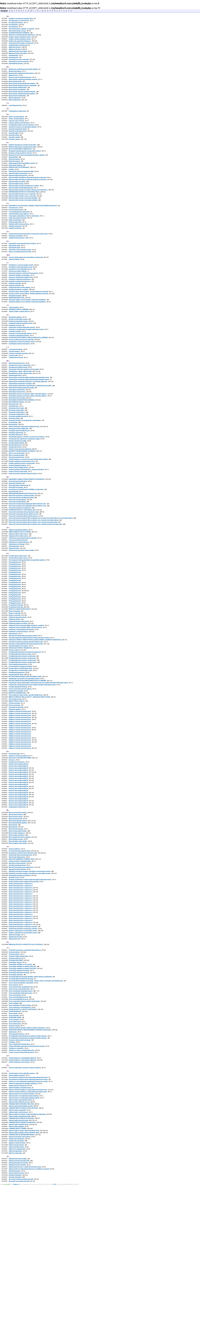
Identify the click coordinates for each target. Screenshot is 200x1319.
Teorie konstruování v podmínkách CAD (21, 1098)
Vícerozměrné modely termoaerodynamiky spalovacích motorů (28, 1198)
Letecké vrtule (13, 392)
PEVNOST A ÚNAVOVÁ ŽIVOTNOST (20, 675)
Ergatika (11, 186)
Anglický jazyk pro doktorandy (18, 48)
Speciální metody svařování (17, 960)
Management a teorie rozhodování (20, 402)
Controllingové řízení (15, 115)
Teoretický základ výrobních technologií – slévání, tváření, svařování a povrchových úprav (36, 1091)
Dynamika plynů (14, 145)
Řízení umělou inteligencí (17, 926)
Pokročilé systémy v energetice (19, 717)
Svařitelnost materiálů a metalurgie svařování (23, 1031)
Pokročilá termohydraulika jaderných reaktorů (23, 705)
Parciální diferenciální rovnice (18, 615)
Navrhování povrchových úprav (18, 532)
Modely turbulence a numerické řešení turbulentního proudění (28, 508)
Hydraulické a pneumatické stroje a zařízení (22, 268)
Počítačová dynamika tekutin (18, 684)
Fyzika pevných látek (15, 242)
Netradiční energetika (16, 539)
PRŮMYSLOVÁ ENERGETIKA (17, 770)
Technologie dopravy (15, 1070)
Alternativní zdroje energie (17, 32)
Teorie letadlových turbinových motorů (21, 1103)
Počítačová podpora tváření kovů (19, 689)
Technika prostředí (15, 1066)
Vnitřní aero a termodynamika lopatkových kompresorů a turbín (28, 1203)
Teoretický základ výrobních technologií (21, 1089)
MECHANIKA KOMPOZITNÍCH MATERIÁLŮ (22, 441)
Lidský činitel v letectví (16, 394)
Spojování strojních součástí (17, 967)
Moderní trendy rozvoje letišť (18, 522)
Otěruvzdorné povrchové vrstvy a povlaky (21, 609)
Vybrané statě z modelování (17, 1235)
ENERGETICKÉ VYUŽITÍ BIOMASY (19, 184)
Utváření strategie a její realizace (19, 1182)
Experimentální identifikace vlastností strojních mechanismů (28, 195)
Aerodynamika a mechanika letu (19, 21)
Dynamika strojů (14, 148)
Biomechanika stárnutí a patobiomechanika (22, 100)
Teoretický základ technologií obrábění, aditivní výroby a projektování (30, 1087)
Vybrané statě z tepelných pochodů (20, 1242)
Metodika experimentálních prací (19, 476)
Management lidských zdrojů (18, 404)
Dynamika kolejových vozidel (18, 141)
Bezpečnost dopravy (15, 77)
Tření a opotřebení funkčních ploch (19, 1162)
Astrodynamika (13, 60)
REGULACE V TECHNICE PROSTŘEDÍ (20, 842)
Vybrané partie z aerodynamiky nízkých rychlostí (24, 1219)
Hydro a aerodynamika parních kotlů (20, 277)
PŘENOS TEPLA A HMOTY (17, 779)
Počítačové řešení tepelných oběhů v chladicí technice (25, 696)
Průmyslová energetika (16, 767)
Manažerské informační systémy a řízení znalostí (24, 407)
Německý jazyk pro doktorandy (18, 537)
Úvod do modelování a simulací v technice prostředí (25, 1188)
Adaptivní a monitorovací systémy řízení (21, 18)
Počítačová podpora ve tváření (18, 691)
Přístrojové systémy (15, 788)
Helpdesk (15, 1318)
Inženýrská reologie (15, 326)
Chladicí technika (14, 285)
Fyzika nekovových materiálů (18, 240)
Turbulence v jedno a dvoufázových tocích (22, 1169)
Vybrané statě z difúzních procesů (19, 1226)
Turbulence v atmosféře (16, 1167)
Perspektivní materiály (16, 671)
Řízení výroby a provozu (16, 933)
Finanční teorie (13, 229)
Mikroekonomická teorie (16, 506)
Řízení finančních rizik (15, 910)
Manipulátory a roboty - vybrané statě (20, 409)
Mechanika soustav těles (16, 453)
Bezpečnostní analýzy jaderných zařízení (21, 80)
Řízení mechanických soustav (18, 924)
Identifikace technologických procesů (20, 294)
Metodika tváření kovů (16, 480)
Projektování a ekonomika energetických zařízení (24, 753)
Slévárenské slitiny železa (17, 953)
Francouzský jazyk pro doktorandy (19, 233)
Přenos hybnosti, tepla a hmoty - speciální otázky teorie (26, 772)
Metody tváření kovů (15, 492)
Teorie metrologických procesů (18, 1110)
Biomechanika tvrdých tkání (17, 105)
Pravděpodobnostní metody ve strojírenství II (23, 735)
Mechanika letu (14, 446)
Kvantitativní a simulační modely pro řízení (22, 377)
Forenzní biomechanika (16, 231)
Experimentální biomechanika (18, 193)
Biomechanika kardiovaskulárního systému (22, 91)
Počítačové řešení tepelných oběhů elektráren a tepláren (27, 694)
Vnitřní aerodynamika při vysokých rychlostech (23, 1205)
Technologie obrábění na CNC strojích (20, 1073)
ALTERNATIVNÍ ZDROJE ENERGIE (19, 35)
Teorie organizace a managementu (20, 1121)
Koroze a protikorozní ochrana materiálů (21, 374)
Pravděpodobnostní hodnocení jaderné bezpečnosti (25, 723)
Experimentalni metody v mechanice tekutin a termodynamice (28, 209)
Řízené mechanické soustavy (18, 903)
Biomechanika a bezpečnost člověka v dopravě (23, 86)
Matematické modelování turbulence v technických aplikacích (28, 421)
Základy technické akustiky (17, 1296)
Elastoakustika (13, 172)
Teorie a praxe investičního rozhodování (21, 1093)
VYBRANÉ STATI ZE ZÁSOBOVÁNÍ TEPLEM (22, 1263)
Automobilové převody (16, 69)
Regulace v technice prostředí (18, 840)
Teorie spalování (14, 1130)
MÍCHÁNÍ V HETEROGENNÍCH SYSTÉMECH (22, 499)
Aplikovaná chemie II (15, 53)
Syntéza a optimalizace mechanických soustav (23, 1036)
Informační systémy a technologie (19, 303)
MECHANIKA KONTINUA (16, 444)
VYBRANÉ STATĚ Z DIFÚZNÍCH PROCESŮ (21, 1228)
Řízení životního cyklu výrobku (18, 935)
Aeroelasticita (13, 25)
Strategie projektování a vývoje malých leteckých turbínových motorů (30, 978)
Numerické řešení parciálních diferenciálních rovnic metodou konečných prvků (33, 578)
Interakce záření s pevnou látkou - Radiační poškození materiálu (29, 323)
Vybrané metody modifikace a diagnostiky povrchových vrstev (28, 1212)
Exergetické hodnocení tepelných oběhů (21, 188)
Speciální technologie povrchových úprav (21, 964)
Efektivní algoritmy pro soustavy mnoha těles (23, 158)
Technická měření (14, 1059)
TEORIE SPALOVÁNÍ (15, 1133)
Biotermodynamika (15, 107)
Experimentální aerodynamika (18, 190)
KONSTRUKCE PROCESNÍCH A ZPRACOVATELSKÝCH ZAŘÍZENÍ (28, 372)
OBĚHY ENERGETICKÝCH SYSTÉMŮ (20, 589)
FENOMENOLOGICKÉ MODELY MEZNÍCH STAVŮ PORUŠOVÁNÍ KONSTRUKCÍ (33, 226)
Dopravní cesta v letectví (16, 132)
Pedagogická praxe (15, 622)
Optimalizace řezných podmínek (19, 600)
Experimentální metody (16, 202)
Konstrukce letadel (15, 365)
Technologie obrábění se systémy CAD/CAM (22, 1075)
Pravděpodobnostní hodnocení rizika (20, 726)
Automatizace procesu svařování (19, 64)
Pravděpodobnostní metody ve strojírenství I (22, 733)
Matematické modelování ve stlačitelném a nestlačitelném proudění (30, 425)
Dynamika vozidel (14, 150)
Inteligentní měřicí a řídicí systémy (19, 317)
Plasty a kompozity (14, 677)
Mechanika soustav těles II (17, 457)
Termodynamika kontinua (17, 1151)
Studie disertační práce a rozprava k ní (20, 983)
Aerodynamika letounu (16, 23)
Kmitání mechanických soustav (18, 351)
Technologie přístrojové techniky (19, 1080)
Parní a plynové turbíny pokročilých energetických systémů (27, 620)
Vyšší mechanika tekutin (16, 1274)
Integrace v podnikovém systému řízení (21, 305)
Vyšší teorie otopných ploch (17, 1279)
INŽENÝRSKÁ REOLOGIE (16, 328)
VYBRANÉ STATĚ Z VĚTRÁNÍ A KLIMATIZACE (22, 1249)
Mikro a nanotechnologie (17, 503)
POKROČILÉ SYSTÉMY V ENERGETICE (20, 719)
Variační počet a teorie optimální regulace (22, 1194)
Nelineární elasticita (15, 535)
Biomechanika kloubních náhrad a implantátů (23, 93)
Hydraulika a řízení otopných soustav (20, 275)
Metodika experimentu (16, 478)
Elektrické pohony (14, 174)
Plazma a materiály (15, 680)
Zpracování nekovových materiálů (19, 1315)
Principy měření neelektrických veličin (21, 742)
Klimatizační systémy (15, 349)
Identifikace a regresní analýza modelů (21, 291)
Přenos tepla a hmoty (15, 776)
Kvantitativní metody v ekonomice (19, 379)
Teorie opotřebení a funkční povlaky (20, 1119)
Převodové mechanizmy (16, 786)
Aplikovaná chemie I (15, 51)
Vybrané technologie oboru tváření (20, 1265)
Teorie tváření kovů (15, 1137)
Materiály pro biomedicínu (17, 430)
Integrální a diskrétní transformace (20, 307)
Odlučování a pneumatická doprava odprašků (23, 596)
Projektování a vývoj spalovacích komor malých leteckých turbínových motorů (32, 760)
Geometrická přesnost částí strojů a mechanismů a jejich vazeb (28, 257)
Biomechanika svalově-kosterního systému (22, 103)
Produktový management (17, 747)
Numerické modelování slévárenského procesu (23, 569)
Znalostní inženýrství (15, 1308)
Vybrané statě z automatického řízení (20, 1224)
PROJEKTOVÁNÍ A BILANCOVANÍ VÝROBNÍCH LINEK (25, 751)
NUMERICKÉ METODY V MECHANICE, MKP (22, 564)
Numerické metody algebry (17, 553)
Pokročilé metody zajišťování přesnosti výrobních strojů (26, 714)
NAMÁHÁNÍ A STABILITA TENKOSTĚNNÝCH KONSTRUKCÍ (27, 530)
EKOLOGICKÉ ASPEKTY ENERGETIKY (20, 163)
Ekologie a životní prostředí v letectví (20, 167)
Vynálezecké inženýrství (16, 1268)
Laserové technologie (16, 385)
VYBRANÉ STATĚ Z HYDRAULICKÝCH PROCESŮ (23, 1233)
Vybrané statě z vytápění (16, 1254)
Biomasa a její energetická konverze (20, 84)
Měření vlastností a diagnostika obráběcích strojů (24, 471)
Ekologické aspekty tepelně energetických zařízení (25, 165)
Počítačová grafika (14, 687)
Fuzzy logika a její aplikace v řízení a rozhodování (24, 238)
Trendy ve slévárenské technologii (20, 1158)
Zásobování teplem (15, 1303)
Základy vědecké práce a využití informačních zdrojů (25, 1299)
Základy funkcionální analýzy (18, 1289)
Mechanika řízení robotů (16, 450)
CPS (54, 1318)
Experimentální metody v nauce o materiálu (22, 213)
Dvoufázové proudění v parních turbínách (21, 136)
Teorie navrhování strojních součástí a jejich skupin (24, 1114)
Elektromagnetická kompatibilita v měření (22, 179)
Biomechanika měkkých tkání (18, 96)
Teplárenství (13, 1149)
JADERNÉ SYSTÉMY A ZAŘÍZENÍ (19, 341)
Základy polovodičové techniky (18, 1294)
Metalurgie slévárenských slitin (19, 473)
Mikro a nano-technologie (17, 501)
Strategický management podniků (19, 974)
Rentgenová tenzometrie (17, 847)
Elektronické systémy (15, 181)
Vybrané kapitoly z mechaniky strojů (20, 1210)
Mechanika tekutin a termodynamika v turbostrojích (25, 464)
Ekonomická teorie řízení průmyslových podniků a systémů (27, 170)
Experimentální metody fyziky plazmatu (21, 207)
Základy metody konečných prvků (19, 1292)
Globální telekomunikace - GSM (19, 262)
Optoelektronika (14, 605)
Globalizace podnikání (16, 260)
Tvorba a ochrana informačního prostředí (21, 1172)
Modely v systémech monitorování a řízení (22, 510)
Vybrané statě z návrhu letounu (18, 1238)
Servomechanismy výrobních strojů (19, 946)
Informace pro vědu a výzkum (18, 298)
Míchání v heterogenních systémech (20, 496)
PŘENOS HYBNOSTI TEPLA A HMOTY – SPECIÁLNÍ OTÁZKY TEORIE (29, 774)
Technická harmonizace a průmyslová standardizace (25, 1057)
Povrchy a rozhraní (14, 721)
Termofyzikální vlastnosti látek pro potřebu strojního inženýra (28, 1153)
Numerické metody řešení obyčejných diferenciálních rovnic (27, 558)
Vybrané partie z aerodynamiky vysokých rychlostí (24, 1221)
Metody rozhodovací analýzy (18, 487)
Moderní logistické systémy (17, 515)
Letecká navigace (14, 387)
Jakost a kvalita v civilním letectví (19, 343)
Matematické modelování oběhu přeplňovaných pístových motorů (29, 416)
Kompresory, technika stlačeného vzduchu (22, 360)
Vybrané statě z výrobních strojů (18, 1251)
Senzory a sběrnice (15, 944)
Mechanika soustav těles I (17, 455)
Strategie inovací (14, 976)
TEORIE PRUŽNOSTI (15, 1126)
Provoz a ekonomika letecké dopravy (20, 765)
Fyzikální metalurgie (15, 249)
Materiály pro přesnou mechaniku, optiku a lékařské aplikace (28, 434)
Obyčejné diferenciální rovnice (18, 591)
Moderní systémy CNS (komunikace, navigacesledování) (26, 519)
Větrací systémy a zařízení (17, 1196)
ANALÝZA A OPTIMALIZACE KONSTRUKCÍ (22, 37)
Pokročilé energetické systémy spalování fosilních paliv (26, 712)
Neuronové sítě (13, 544)
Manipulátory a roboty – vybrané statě (20, 411)
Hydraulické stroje (15, 270)
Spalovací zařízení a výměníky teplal (20, 957)
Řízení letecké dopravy (16, 922)
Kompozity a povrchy (15, 358)
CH (31, 11)
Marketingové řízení (15, 414)
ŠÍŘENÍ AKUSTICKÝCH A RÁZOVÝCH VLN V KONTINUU (26, 1051)
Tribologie (12, 1160)
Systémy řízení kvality (15, 1043)
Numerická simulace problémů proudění (21, 551)
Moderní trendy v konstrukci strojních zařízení (23, 524)
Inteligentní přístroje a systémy (18, 319)
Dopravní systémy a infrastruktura (19, 134)
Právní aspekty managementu (18, 737)
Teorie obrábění (14, 1116)
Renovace (12, 844)
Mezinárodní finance (15, 494)
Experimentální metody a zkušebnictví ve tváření (24, 204)
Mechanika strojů (14, 462)
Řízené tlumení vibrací (16, 906)
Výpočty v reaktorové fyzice (17, 1272)
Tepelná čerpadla (14, 1142)
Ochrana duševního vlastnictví (18, 598)
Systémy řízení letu (15, 1045)
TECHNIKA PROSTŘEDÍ (16, 1068)
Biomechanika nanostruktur (17, 98)
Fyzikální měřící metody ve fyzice (19, 247)
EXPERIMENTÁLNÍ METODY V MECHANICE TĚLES (24, 211)
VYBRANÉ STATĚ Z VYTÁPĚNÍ (18, 1256)
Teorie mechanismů (15, 1107)
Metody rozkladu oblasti (16, 490)
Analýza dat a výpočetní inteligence (20, 44)
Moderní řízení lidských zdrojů (18, 517)
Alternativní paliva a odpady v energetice (22, 30)
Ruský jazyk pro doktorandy (17, 897)
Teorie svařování (14, 1135)
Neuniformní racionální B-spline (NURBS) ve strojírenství (26, 541)
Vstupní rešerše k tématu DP (18, 1208)
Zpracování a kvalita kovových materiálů (21, 1313)
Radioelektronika (14, 838)
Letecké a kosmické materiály (18, 389)
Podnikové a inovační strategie (18, 700)
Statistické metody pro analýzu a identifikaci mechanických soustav (30, 971)
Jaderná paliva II (14, 338)
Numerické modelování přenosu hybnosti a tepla (24, 567)
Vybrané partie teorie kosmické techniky (21, 1217)
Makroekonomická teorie (17, 400)
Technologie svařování (16, 1084)
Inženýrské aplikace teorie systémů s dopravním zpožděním (27, 330)
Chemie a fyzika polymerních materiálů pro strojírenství (26, 283)
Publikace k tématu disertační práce (20, 790)
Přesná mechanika (14, 781)
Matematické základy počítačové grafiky (21, 427)
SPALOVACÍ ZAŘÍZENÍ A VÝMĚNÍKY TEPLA (22, 955)
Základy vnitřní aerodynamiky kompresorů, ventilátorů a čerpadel (29, 1301)
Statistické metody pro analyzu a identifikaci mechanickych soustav (30, 969)
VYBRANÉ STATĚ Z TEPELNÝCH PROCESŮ (21, 1245)
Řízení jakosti (13, 917)
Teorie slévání (13, 1128)
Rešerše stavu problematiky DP (18, 849)
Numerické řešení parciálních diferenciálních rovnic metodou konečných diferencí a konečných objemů (41, 574)
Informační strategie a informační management (24, 300)
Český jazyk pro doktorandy (17, 121)
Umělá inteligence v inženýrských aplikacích (22, 1178)
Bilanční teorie (13, 82)
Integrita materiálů (15, 312)
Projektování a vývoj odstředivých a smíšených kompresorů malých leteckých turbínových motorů (38, 758)
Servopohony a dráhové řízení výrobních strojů (23, 948)
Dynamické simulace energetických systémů (23, 139)
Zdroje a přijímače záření (16, 1306)
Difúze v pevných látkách (16, 127)
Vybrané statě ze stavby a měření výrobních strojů (24, 1258)
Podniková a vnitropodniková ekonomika (21, 698)
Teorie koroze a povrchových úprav (19, 1100)
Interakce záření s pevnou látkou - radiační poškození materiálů (28, 321)
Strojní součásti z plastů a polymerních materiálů (24, 980)
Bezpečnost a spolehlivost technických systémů (23, 75)
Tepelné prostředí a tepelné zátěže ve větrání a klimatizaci (27, 1144)
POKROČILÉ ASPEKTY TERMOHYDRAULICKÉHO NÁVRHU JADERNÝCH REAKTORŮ (35, 710)
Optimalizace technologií (17, 603)
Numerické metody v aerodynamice (20, 562)
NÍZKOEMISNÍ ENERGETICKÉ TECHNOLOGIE (23, 546)
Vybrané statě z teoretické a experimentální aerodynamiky (27, 1240)
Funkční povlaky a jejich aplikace (19, 235)
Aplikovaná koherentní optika (18, 55)
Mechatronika (13, 467)
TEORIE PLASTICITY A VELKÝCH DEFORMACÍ (23, 1123)
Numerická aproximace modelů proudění (21, 548)
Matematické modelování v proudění (20, 423)
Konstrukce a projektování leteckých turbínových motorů (26, 363)
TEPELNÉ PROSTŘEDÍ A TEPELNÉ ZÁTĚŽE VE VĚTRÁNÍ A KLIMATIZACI (30, 1146)
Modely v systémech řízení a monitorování (22, 513)
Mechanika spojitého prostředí (18, 460)
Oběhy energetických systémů (18, 586)
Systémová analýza (15, 1040)
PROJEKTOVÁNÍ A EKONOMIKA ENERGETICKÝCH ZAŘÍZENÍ (27, 756)
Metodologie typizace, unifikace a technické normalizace (27, 483)
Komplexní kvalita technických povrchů (21, 356)
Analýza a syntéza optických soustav (20, 39)
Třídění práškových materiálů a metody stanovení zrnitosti (27, 1165)
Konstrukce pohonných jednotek (19, 370)
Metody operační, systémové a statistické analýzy (24, 485)
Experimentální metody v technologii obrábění (23, 218)
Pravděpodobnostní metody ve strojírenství (22, 728)
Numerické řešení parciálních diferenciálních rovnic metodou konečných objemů (34, 576)
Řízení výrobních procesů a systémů (20, 931)
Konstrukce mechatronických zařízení (20, 367)
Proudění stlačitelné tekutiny (18, 763)
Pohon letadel (13, 703)
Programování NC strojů (16, 749)
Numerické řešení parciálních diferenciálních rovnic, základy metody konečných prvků (35, 581)
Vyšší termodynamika (15, 1281)
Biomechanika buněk (15, 89)
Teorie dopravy (13, 1096)
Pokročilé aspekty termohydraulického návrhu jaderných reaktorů (29, 707)
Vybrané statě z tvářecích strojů (18, 1247)
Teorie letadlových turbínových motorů (21, 1105)
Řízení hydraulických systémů (18, 912)
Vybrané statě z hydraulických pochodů (21, 1231)
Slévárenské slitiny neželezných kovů (20, 951)
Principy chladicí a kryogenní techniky (20, 740)
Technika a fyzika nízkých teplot (18, 1064)
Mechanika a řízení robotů (17, 439)
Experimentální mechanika (17, 200)
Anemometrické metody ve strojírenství (21, 46)
